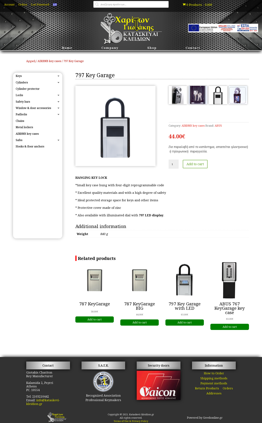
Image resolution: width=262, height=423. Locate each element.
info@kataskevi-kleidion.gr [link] (43, 402)
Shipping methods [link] (213, 378)
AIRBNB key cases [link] (49, 61)
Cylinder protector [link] (28, 89)
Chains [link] (20, 121)
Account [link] (9, 4)
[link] (55, 5)
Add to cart (195, 164)
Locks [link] (19, 95)
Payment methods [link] (214, 383)
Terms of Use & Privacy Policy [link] (131, 421)
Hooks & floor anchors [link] (30, 146)
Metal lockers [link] (24, 127)
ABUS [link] (218, 125)
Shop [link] (152, 48)
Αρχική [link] (30, 61)
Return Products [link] (207, 388)
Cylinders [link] (22, 82)
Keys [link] (19, 76)
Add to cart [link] (94, 319)
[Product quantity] (174, 164)
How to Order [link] (214, 373)
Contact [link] (193, 48)
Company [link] (109, 48)
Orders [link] (22, 4)
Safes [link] (19, 140)
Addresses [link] (214, 393)
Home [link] (67, 48)
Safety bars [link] (23, 101)
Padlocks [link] (21, 114)
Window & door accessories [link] (33, 108)
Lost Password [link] (40, 4)
